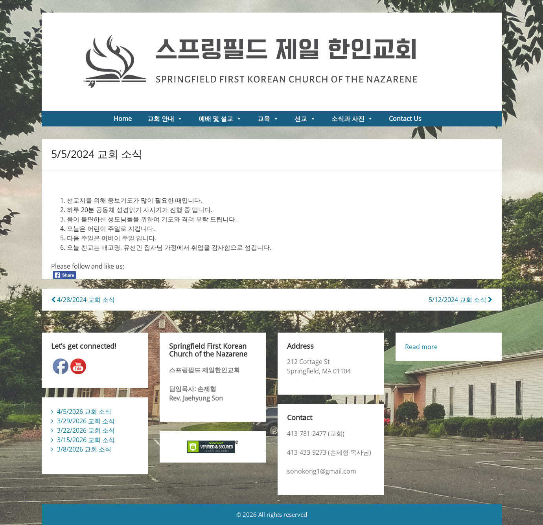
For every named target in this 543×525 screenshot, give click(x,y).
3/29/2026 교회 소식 (86, 421)
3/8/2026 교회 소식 (84, 449)
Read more (421, 346)
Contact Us (405, 118)
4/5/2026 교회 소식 (84, 411)
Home (123, 118)
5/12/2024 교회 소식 (460, 299)
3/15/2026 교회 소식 (86, 439)
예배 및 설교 (220, 118)
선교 (305, 118)
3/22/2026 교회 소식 (86, 430)
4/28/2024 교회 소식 (83, 299)
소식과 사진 (352, 118)
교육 (268, 118)
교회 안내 (165, 118)
